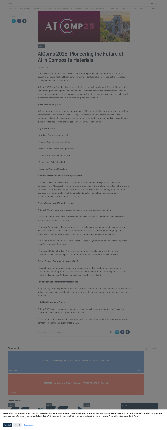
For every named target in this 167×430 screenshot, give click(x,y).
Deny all (17, 425)
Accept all (7, 425)
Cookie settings (29, 425)
